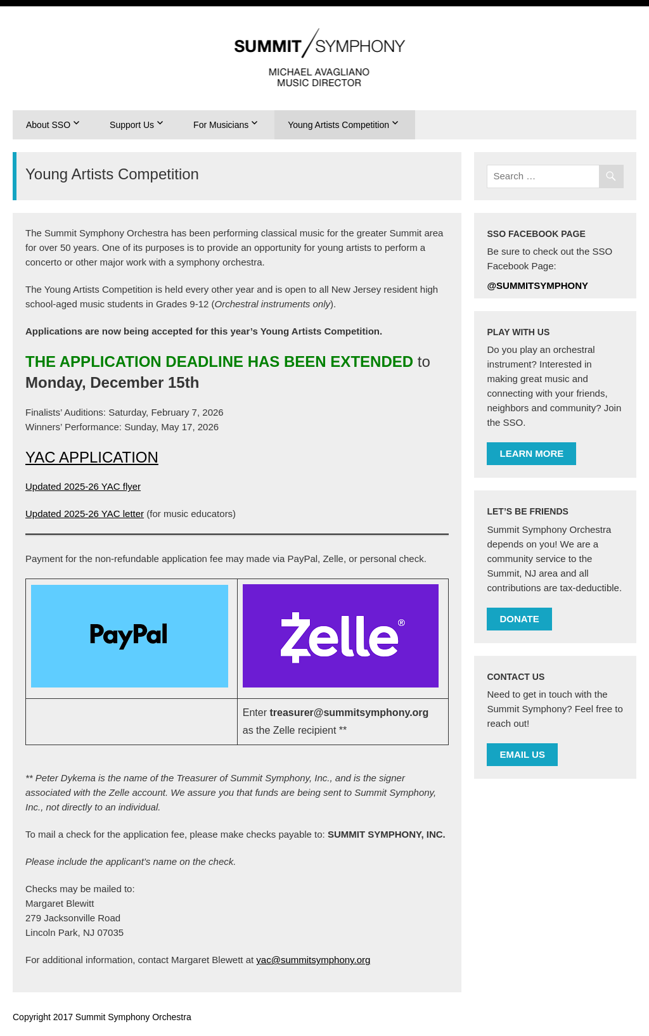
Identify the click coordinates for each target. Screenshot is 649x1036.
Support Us (132, 125)
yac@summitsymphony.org (313, 959)
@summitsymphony (537, 285)
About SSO (48, 125)
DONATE (519, 618)
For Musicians (220, 125)
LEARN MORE (531, 453)
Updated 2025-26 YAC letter (84, 513)
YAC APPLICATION (91, 457)
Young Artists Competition (338, 125)
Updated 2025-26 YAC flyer (83, 486)
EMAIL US (521, 754)
